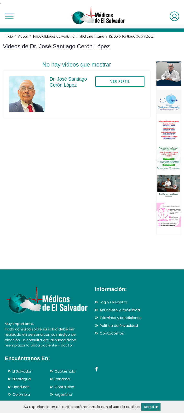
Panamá (62, 378)
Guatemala (65, 371)
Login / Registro (113, 302)
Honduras (20, 386)
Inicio (9, 36)
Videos (23, 36)
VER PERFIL (120, 81)
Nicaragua (21, 378)
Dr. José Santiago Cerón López (131, 36)
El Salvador (21, 371)
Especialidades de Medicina (54, 36)
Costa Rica (64, 386)
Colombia (21, 394)
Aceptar (151, 406)
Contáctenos (112, 333)
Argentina (63, 394)
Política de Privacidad (119, 325)
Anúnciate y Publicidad (120, 310)
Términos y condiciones (121, 317)
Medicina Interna (92, 36)
